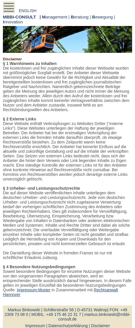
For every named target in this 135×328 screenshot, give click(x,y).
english (27, 10)
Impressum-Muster (33, 290)
